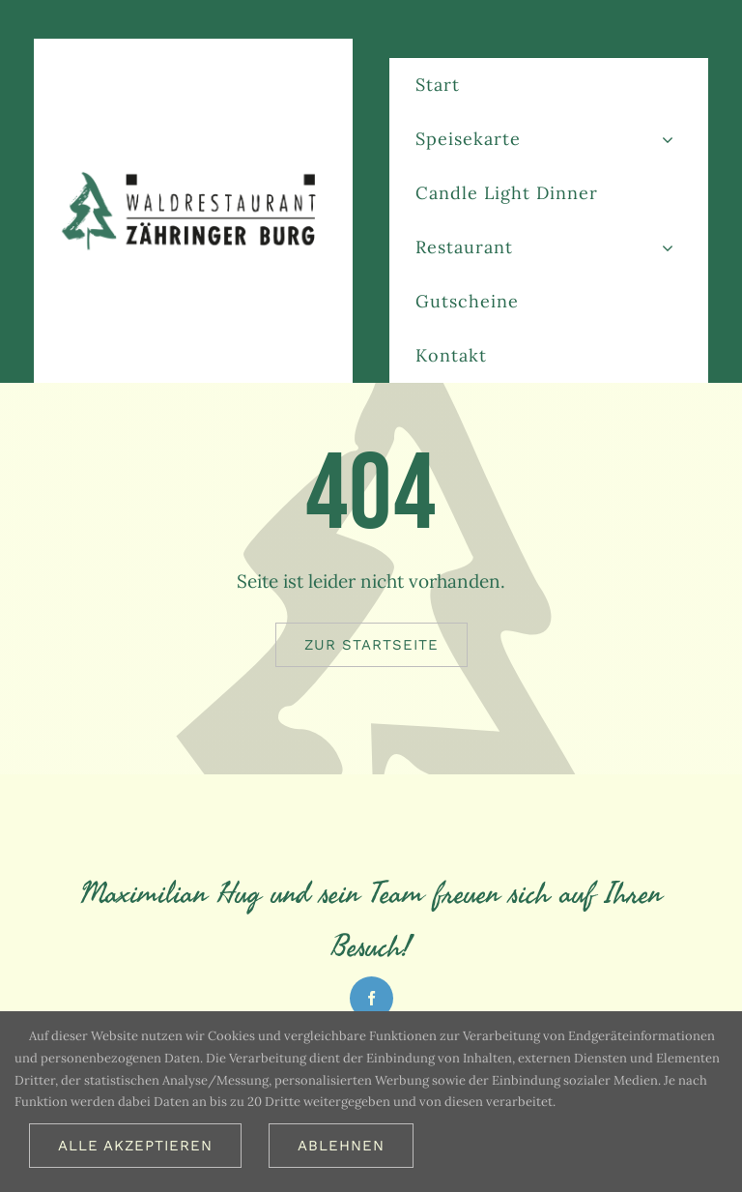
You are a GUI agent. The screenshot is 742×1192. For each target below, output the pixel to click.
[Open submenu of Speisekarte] (667, 138)
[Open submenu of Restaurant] (667, 247)
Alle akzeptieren (135, 1145)
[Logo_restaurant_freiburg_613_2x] (193, 176)
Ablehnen (341, 1145)
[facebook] (371, 998)
